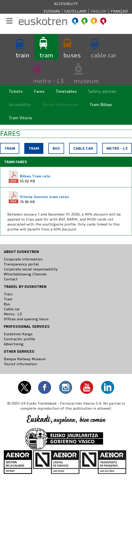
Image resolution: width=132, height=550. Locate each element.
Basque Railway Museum (25, 359)
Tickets (16, 91)
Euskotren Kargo (18, 334)
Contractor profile (19, 339)
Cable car (83, 148)
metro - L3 (48, 81)
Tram (36, 149)
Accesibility (66, 3)
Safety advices (102, 91)
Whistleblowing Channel (25, 274)
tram (46, 55)
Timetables (66, 91)
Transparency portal (21, 264)
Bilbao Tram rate (35, 176)
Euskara (52, 11)
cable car (104, 55)
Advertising (14, 344)
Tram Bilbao (101, 104)
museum (86, 81)
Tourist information (60, 104)
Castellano (75, 11)
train (22, 55)
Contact (11, 279)
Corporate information (23, 259)
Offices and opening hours (26, 319)
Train (9, 148)
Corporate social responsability (31, 269)
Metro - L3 (116, 148)
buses (72, 55)
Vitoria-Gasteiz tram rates (44, 197)
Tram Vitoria (20, 117)
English (98, 11)
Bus (56, 148)
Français (119, 11)
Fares (39, 91)
